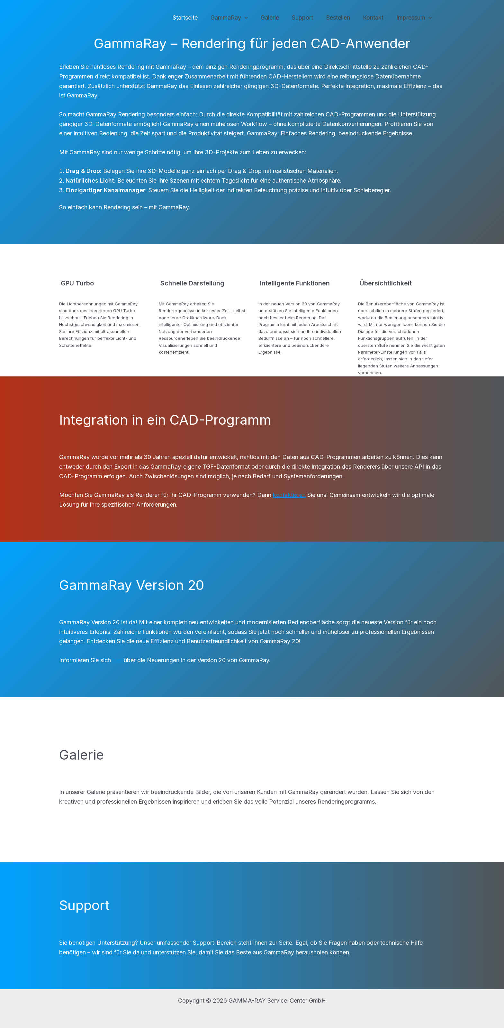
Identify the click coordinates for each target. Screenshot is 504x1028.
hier (118, 660)
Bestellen (341, 17)
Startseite (193, 17)
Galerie (275, 17)
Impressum (415, 18)
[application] (251, 18)
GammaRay (236, 18)
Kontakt (375, 17)
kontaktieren (289, 494)
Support (307, 17)
